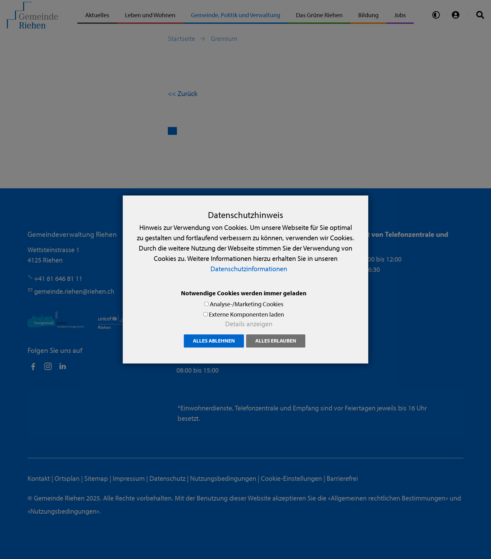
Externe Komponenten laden (246, 314)
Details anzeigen (248, 323)
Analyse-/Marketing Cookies (246, 304)
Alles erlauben (275, 340)
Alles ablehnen (214, 340)
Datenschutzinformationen (248, 268)
